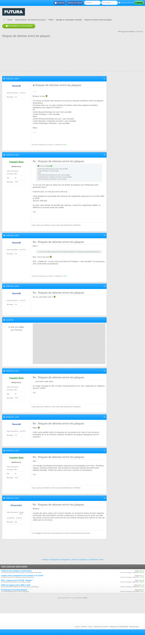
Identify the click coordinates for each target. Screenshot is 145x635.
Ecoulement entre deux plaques (14, 590)
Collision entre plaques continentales (16, 571)
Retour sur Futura (75, 3)
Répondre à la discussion (19, 26)
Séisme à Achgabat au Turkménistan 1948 (86, 559)
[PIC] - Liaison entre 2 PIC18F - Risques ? (17, 580)
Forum (10, 20)
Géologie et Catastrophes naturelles (69, 20)
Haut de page (133, 627)
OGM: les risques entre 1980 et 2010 (15, 585)
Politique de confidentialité (118, 627)
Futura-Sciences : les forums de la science (30, 20)
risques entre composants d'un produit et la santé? (22, 575)
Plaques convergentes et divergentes (56, 559)
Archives (84, 627)
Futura (77, 627)
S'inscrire (59, 3)
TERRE (50, 20)
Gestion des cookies (101, 627)
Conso (90, 627)
